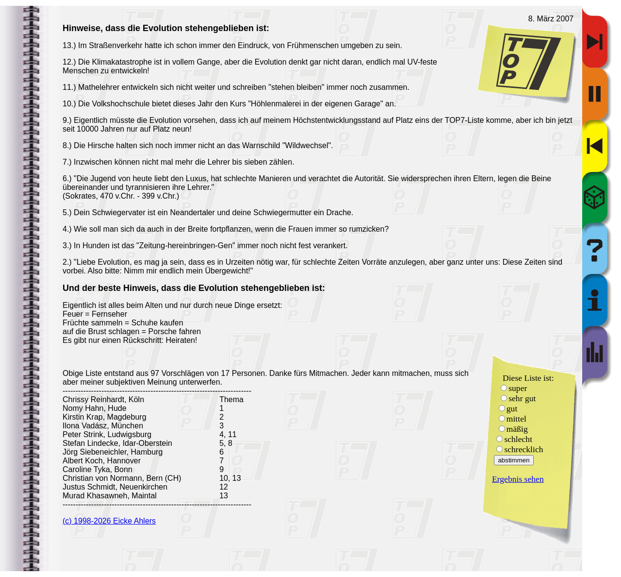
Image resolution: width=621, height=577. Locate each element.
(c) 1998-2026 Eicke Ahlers (109, 521)
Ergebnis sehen (518, 479)
